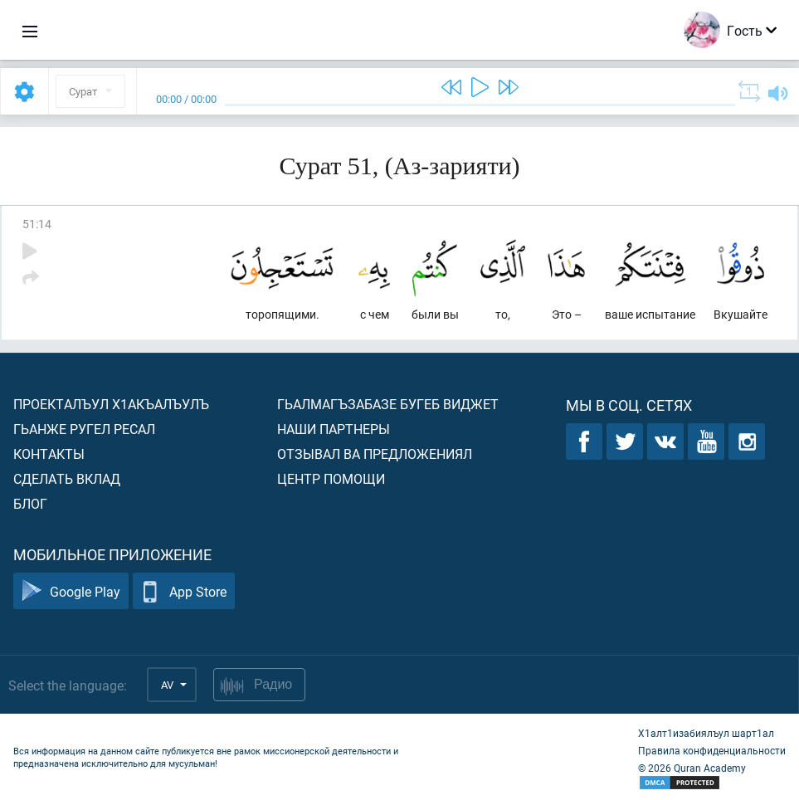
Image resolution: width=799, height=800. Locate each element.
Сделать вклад (66, 478)
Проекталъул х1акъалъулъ (111, 403)
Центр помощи (331, 478)
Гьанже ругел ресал (84, 428)
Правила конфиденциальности (712, 750)
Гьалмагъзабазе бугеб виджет (388, 403)
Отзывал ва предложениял (374, 453)
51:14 (36, 224)
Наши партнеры (333, 428)
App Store (184, 591)
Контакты (49, 453)
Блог (30, 503)
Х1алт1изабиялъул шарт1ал (706, 732)
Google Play (71, 591)
